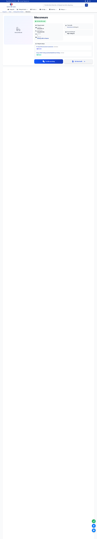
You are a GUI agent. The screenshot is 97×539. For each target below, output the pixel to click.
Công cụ (62, 9)
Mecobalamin (70, 27)
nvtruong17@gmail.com (81, 529)
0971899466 (79, 527)
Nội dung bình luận (10, 401)
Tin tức (33, 9)
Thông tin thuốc (22, 9)
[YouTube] (87, 1)
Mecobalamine (14, 90)
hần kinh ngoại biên (16, 196)
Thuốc (10, 11)
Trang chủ (11, 9)
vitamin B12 (38, 196)
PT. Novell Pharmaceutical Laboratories (47, 46)
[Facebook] (85, 1)
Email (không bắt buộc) (10, 396)
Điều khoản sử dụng (55, 525)
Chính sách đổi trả (54, 530)
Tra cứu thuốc (32, 525)
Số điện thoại (52, 390)
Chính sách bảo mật (55, 527)
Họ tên (7, 390)
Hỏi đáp (43, 9)
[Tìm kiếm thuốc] (65, 5)
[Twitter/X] (90, 1)
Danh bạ (53, 9)
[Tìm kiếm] (86, 5)
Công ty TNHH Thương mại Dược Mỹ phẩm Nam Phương (50, 52)
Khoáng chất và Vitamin (18, 11)
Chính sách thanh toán (55, 529)
